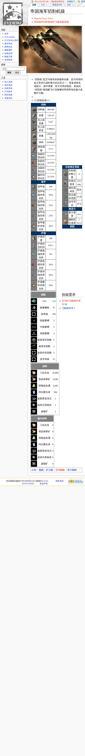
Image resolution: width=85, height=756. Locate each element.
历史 (69, 5)
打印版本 (8, 91)
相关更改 (8, 85)
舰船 (41, 470)
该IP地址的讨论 (58, 1)
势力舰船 (72, 470)
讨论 (43, 5)
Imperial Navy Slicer (43, 18)
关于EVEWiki (28, 484)
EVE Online (9, 37)
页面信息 (8, 98)
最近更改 (8, 43)
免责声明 (44, 484)
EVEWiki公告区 (11, 40)
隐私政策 (60, 481)
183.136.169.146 (41, 1)
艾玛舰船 (60, 470)
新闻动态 (8, 47)
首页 (6, 34)
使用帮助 (8, 60)
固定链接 (8, 95)
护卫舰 (49, 470)
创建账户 (71, 1)
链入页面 (8, 82)
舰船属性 (8, 50)
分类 (33, 470)
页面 (34, 5)
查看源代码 (57, 5)
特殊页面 (8, 88)
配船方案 (8, 56)
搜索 (3, 65)
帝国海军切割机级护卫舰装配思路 (51, 22)
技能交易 (8, 53)
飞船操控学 (67, 308)
